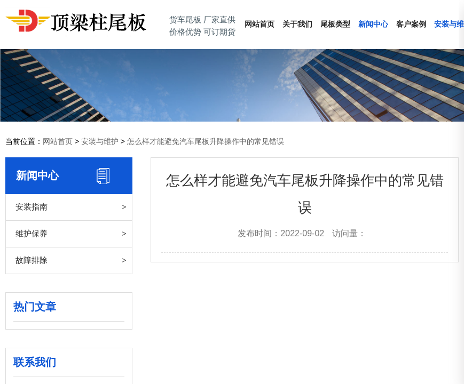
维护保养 (31, 233)
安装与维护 (100, 141)
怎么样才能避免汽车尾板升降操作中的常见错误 (205, 141)
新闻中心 (373, 24)
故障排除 (31, 260)
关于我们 (297, 24)
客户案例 (411, 24)
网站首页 (259, 24)
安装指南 (31, 206)
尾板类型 (335, 24)
